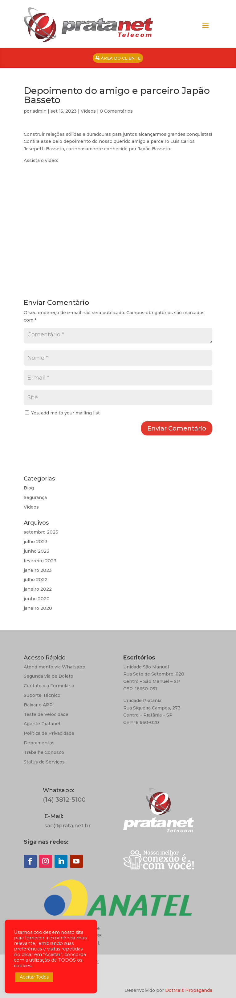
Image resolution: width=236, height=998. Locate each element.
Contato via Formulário (49, 685)
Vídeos (88, 111)
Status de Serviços (44, 762)
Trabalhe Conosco (44, 752)
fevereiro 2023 (40, 560)
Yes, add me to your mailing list (62, 413)
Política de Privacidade (49, 733)
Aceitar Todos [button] (34, 977)
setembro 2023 (41, 532)
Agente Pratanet (42, 723)
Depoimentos (39, 743)
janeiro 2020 (38, 608)
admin (40, 111)
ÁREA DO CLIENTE (120, 58)
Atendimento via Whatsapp (54, 667)
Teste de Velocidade (46, 714)
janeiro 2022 (38, 589)
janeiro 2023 (38, 570)
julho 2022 (35, 579)
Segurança (35, 497)
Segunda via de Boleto (48, 676)
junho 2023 (36, 551)
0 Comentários (116, 111)
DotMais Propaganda (188, 990)
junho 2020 (37, 598)
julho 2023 (35, 541)
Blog (29, 488)
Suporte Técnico (42, 695)
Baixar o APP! (39, 705)
